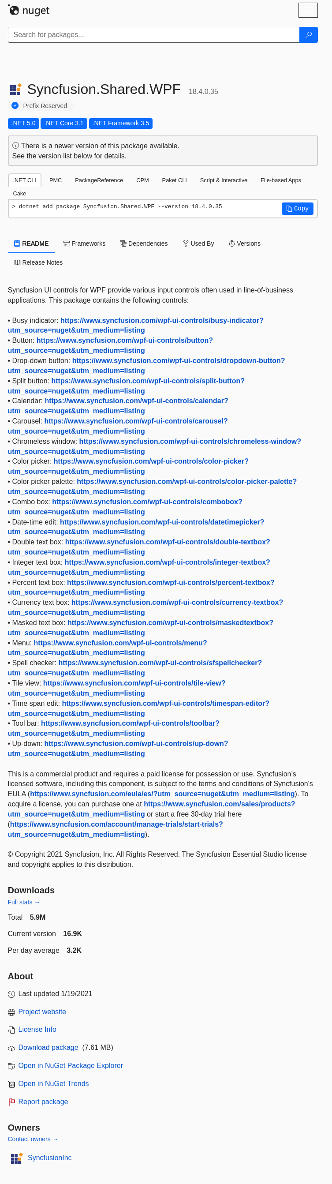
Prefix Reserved (45, 105)
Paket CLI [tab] (174, 180)
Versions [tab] (245, 243)
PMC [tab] (55, 180)
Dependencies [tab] (144, 243)
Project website (43, 1011)
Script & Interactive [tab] (223, 180)
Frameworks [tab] (84, 243)
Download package (48, 1047)
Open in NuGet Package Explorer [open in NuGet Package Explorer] (71, 1065)
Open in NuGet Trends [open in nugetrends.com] (54, 1083)
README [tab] (32, 243)
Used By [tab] (198, 243)
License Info (37, 1029)
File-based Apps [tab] (281, 180)
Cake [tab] (19, 193)
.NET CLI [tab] (24, 180)
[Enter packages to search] (154, 35)
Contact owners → (33, 1139)
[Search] (308, 35)
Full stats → (24, 902)
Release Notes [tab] (39, 262)
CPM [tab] (142, 180)
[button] (297, 208)
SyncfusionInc (50, 1158)
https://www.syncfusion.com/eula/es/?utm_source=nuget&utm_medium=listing (162, 794)
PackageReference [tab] (99, 180)
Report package (43, 1101)
